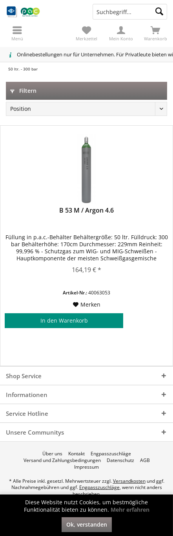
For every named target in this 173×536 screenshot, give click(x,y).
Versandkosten (129, 481)
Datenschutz (120, 460)
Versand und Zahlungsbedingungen (62, 460)
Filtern (23, 90)
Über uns (52, 454)
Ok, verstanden (86, 524)
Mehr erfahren (130, 509)
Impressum (86, 467)
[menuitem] (155, 33)
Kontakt (76, 454)
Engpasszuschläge (111, 454)
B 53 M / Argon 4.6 (86, 210)
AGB (145, 460)
